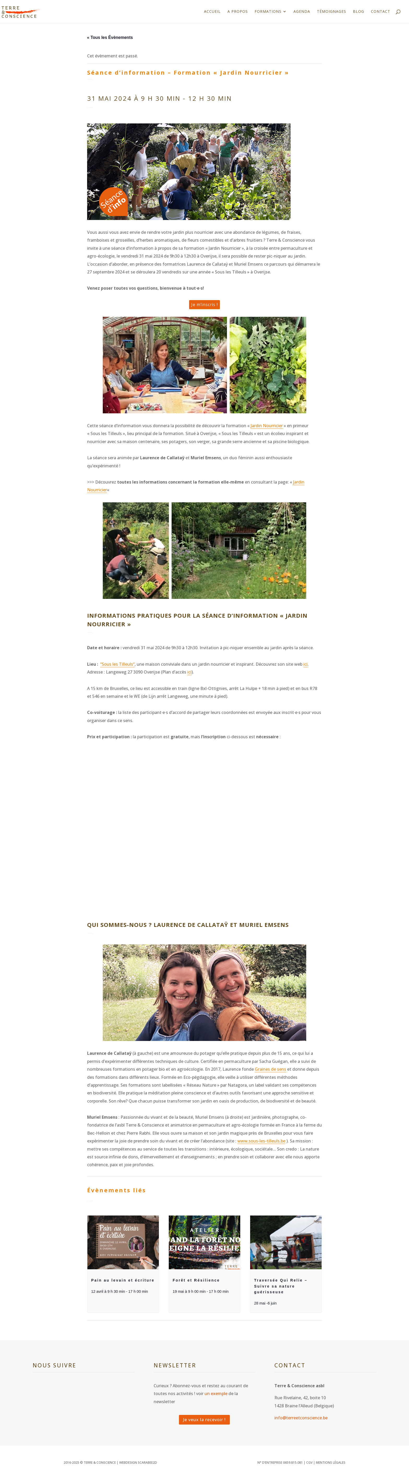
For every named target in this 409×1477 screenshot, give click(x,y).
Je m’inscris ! (204, 304)
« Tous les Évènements (110, 37)
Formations (268, 12)
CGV (309, 1462)
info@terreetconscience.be (301, 1418)
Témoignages (331, 12)
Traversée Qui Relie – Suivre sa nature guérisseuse (281, 1286)
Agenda (301, 12)
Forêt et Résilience (196, 1280)
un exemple (215, 1393)
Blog (358, 12)
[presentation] (123, 1242)
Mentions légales (330, 1462)
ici (305, 664)
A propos (237, 12)
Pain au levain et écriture (123, 1280)
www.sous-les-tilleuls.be (261, 1141)
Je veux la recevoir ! (204, 1419)
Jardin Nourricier (267, 425)
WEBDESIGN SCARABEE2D (138, 1462)
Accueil (212, 12)
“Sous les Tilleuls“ (117, 664)
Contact (380, 12)
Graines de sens (270, 1069)
